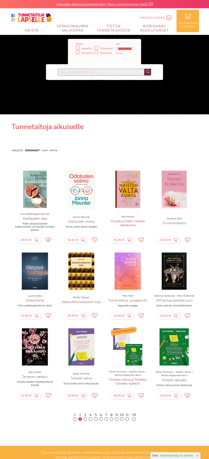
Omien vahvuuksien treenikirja (174, 385)
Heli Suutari (35, 372)
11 (127, 416)
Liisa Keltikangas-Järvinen (35, 214)
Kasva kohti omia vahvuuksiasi (81, 383)
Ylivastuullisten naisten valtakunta (127, 223)
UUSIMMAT (32, 150)
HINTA (53, 150)
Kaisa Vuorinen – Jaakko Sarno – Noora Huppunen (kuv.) (128, 373)
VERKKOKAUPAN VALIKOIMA (72, 28)
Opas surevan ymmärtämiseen (174, 305)
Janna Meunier (81, 217)
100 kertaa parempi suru (174, 300)
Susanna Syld (174, 218)
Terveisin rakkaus (35, 376)
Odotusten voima (81, 221)
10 (122, 416)
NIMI (45, 150)
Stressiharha (35, 300)
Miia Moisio (127, 216)
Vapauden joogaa (127, 305)
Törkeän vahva (81, 378)
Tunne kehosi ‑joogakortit (127, 300)
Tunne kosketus (174, 223)
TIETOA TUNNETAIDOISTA (113, 28)
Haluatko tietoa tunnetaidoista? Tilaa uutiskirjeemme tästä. (102, 4)
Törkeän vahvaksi (174, 380)
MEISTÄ (31, 30)
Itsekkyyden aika (35, 218)
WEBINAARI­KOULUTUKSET (154, 28)
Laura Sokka (35, 295)
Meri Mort (127, 295)
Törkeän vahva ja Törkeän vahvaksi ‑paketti (128, 381)
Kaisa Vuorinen (81, 373)
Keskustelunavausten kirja (81, 302)
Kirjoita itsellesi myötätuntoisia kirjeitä (35, 383)
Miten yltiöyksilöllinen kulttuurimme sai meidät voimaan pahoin (35, 226)
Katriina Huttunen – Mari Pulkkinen (174, 295)
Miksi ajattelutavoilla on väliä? (35, 305)
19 (134, 416)
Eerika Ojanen (81, 297)
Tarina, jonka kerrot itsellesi (81, 226)
